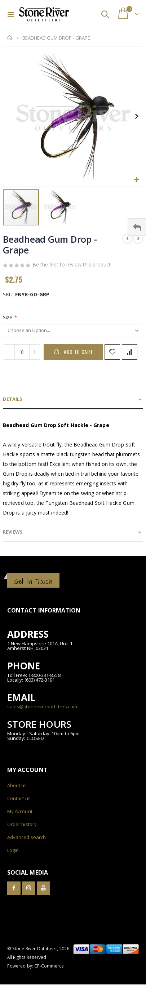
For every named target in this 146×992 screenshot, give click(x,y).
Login (13, 850)
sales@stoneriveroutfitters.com (42, 706)
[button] (136, 180)
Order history (22, 824)
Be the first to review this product (71, 264)
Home (9, 37)
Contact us (19, 798)
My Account (19, 811)
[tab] (73, 399)
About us (17, 785)
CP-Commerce (49, 966)
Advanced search (26, 837)
